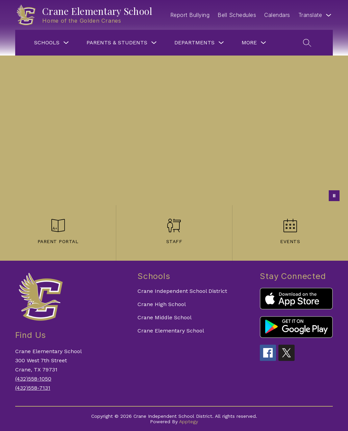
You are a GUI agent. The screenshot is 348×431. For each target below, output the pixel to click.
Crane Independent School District (182, 291)
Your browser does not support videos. (174, 130)
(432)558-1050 (33, 378)
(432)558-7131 (32, 388)
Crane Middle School (165, 317)
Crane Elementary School (171, 330)
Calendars (277, 15)
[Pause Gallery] (334, 195)
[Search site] (307, 43)
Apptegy (188, 421)
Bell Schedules (237, 15)
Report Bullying (190, 15)
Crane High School (162, 304)
